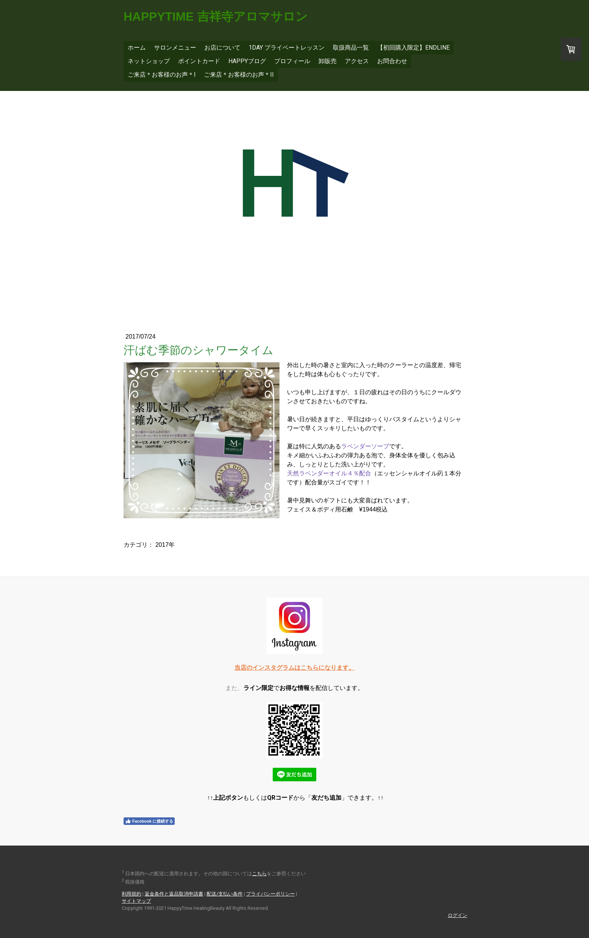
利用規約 (131, 894)
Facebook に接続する (149, 821)
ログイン (457, 915)
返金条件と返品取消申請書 (174, 894)
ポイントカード (199, 61)
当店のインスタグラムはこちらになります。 (294, 667)
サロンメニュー (175, 47)
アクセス (357, 61)
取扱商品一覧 (351, 47)
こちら (259, 873)
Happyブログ (247, 61)
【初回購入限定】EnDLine (413, 47)
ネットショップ (149, 61)
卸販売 (328, 61)
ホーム (137, 47)
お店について (222, 47)
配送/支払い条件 (225, 894)
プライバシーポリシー (270, 894)
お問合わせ (392, 61)
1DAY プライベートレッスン (287, 47)
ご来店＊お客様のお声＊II (239, 74)
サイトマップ (136, 901)
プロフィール (292, 61)
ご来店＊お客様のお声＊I (162, 74)
